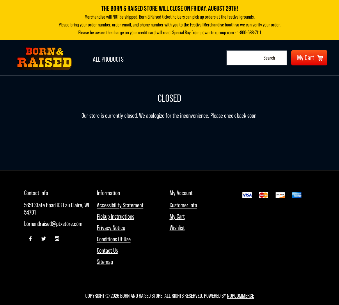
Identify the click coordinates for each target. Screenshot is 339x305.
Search (281, 58)
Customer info (183, 205)
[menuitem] (60, 208)
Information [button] (108, 193)
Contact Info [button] (36, 193)
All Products (105, 58)
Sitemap (105, 261)
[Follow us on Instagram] (56, 238)
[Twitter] (43, 238)
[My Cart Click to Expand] (309, 57)
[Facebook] (30, 238)
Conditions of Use (114, 239)
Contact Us (107, 250)
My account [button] (181, 193)
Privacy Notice (111, 227)
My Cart (177, 216)
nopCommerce (240, 295)
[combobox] (251, 58)
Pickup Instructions (115, 216)
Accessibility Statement (120, 205)
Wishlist (177, 227)
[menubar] (60, 214)
